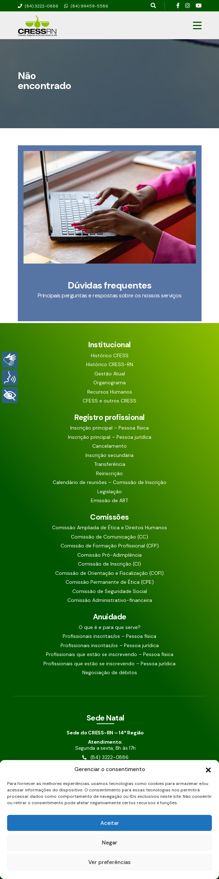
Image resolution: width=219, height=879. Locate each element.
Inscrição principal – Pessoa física (109, 428)
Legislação (109, 492)
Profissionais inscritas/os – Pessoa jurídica (110, 646)
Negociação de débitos (109, 673)
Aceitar (109, 823)
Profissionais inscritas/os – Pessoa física (109, 636)
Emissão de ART (109, 501)
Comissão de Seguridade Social (109, 591)
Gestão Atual (109, 374)
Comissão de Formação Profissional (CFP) (110, 546)
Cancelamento (109, 446)
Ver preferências (109, 862)
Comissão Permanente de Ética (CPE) (110, 582)
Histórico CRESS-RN (109, 365)
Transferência (109, 464)
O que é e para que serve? (110, 627)
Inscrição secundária (109, 455)
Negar (109, 842)
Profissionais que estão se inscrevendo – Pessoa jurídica (109, 664)
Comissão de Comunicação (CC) (109, 537)
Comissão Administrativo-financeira (109, 600)
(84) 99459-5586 (86, 6)
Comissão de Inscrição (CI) (109, 564)
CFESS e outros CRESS (109, 401)
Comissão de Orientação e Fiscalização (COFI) (109, 573)
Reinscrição (109, 473)
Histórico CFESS (110, 356)
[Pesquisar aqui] (153, 5)
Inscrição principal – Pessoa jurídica (109, 437)
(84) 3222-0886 (38, 6)
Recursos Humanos (109, 392)
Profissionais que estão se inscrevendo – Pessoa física (109, 654)
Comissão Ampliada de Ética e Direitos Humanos (109, 528)
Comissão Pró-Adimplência (109, 555)
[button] (208, 769)
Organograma (109, 383)
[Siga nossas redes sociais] (177, 5)
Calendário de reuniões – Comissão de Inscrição (109, 482)
